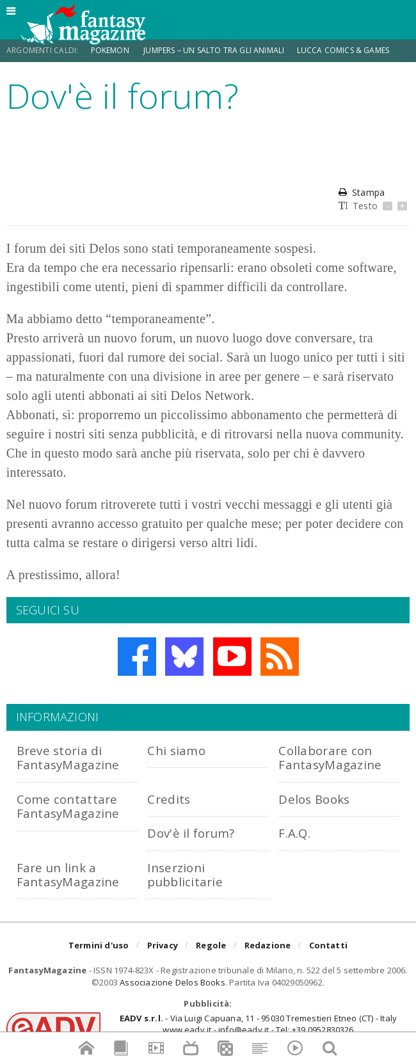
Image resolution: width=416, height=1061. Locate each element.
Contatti (328, 945)
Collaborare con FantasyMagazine (329, 757)
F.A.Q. (294, 833)
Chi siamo (176, 750)
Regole (211, 945)
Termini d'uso (98, 945)
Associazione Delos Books (172, 982)
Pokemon (111, 50)
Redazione (267, 945)
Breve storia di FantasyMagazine (68, 757)
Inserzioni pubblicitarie (185, 874)
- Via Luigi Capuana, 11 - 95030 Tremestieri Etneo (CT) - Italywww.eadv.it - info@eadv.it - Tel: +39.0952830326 (258, 1023)
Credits (168, 799)
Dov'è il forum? (190, 833)
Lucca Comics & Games (343, 50)
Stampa (362, 192)
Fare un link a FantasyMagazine (68, 874)
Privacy (162, 945)
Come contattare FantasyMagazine (68, 806)
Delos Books (313, 799)
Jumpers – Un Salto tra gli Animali (213, 50)
